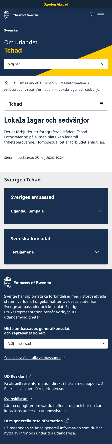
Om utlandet (28, 83)
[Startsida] (8, 83)
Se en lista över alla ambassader (32, 357)
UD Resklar (14, 376)
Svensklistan (16, 398)
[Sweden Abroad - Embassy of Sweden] (25, 15)
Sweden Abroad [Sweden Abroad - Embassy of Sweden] (56, 4)
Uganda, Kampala (27, 211)
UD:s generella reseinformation (33, 421)
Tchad (49, 83)
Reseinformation (73, 83)
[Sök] (92, 14)
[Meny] (102, 14)
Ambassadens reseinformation (28, 89)
